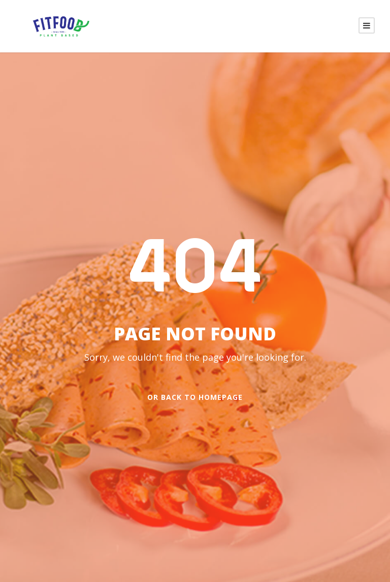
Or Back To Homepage (195, 397)
